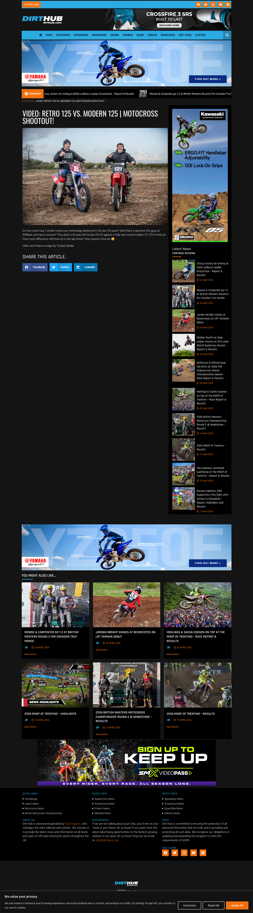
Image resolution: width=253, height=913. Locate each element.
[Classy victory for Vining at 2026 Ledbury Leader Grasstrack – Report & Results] (183, 271)
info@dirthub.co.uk (107, 840)
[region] (126, 902)
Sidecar (152, 35)
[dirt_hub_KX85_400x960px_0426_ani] (200, 241)
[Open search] (227, 35)
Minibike (128, 35)
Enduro (114, 35)
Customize (189, 905)
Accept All (237, 905)
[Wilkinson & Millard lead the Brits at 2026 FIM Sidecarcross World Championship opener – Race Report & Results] (183, 370)
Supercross (81, 35)
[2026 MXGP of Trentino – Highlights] (55, 685)
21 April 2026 (205, 280)
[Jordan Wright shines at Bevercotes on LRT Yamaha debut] (183, 320)
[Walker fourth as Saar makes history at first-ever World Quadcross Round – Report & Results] (183, 345)
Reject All (213, 905)
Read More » (36, 654)
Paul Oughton (73, 823)
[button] (35, 267)
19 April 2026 (205, 433)
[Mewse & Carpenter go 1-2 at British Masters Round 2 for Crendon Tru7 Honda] (183, 296)
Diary (49, 35)
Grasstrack (168, 35)
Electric (200, 35)
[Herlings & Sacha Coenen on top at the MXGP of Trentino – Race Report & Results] (183, 399)
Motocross (63, 35)
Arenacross (99, 35)
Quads (140, 35)
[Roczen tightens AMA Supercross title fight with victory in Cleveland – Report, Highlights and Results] (183, 498)
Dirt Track (185, 35)
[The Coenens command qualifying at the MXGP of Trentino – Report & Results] (183, 474)
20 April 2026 (205, 303)
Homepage (28, 101)
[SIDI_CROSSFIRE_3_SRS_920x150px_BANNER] (168, 28)
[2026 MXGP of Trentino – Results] (183, 449)
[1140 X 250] (126, 85)
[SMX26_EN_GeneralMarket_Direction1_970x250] (126, 785)
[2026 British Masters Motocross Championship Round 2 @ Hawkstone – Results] (183, 424)
